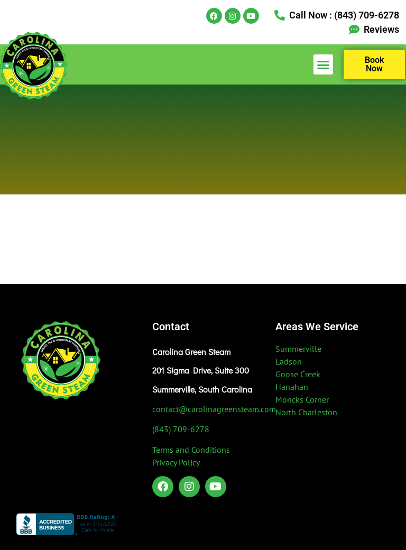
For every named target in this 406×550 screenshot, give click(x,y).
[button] (323, 64)
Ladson (288, 361)
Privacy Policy (176, 462)
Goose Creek (297, 374)
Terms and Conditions (191, 449)
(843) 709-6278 (180, 429)
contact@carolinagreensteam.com (214, 409)
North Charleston (306, 412)
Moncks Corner (302, 399)
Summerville (298, 348)
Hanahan (291, 386)
